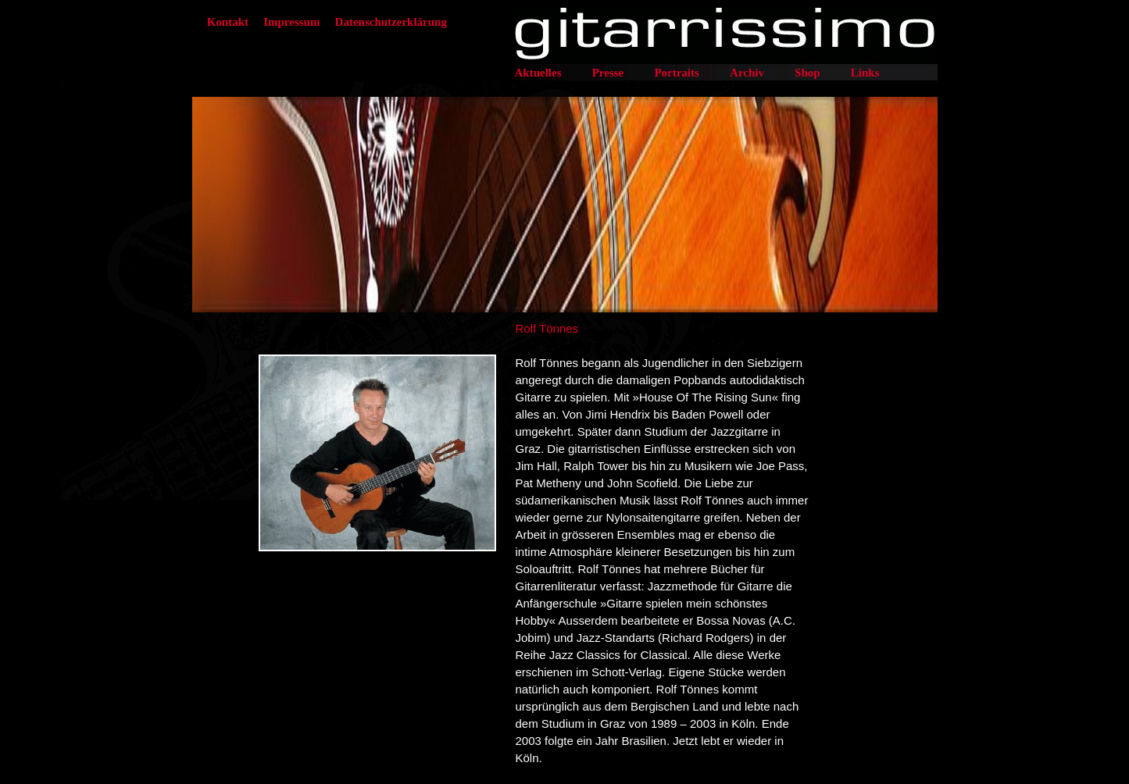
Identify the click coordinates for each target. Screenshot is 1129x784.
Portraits (676, 72)
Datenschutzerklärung (391, 22)
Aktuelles (538, 72)
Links (865, 72)
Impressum (291, 22)
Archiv (747, 72)
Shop (807, 72)
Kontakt (227, 22)
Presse (608, 72)
